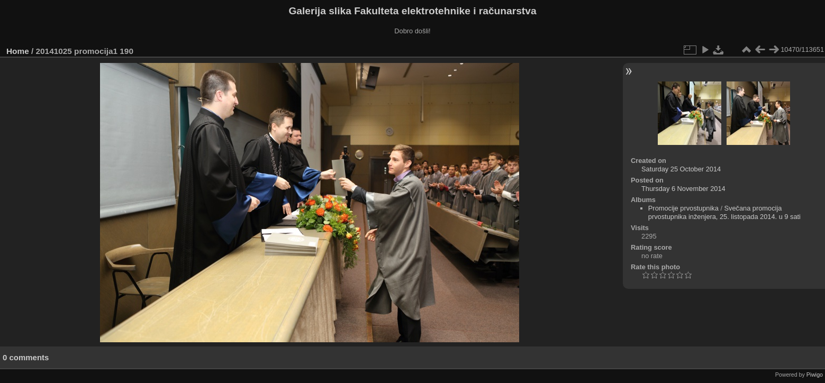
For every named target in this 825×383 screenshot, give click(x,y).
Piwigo (814, 374)
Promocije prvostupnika (683, 208)
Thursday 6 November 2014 (683, 189)
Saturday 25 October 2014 (681, 169)
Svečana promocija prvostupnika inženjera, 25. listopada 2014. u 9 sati (724, 212)
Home (17, 51)
